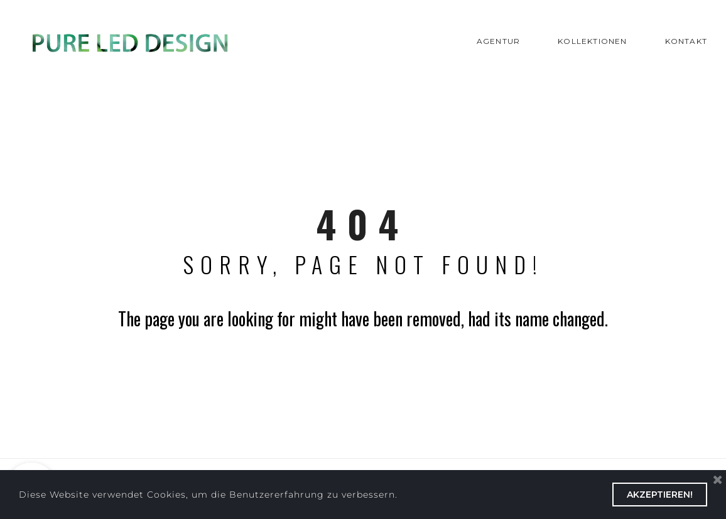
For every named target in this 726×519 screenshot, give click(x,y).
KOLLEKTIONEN (592, 41)
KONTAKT (686, 41)
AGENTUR (498, 41)
